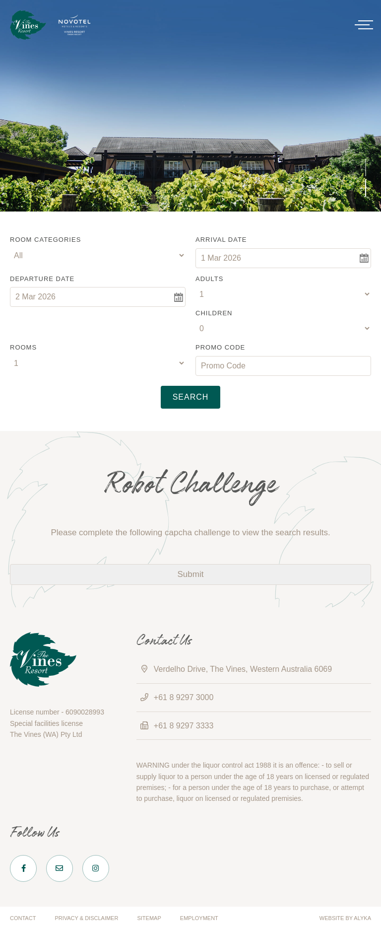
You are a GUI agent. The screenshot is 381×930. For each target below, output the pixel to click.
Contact (23, 918)
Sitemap (149, 918)
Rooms (23, 347)
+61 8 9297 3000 (184, 697)
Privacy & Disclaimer (86, 918)
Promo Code (220, 347)
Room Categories (45, 239)
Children (213, 313)
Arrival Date (221, 239)
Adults (209, 279)
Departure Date (42, 279)
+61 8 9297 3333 (184, 725)
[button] (366, 167)
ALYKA (362, 918)
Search (191, 397)
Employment (199, 918)
